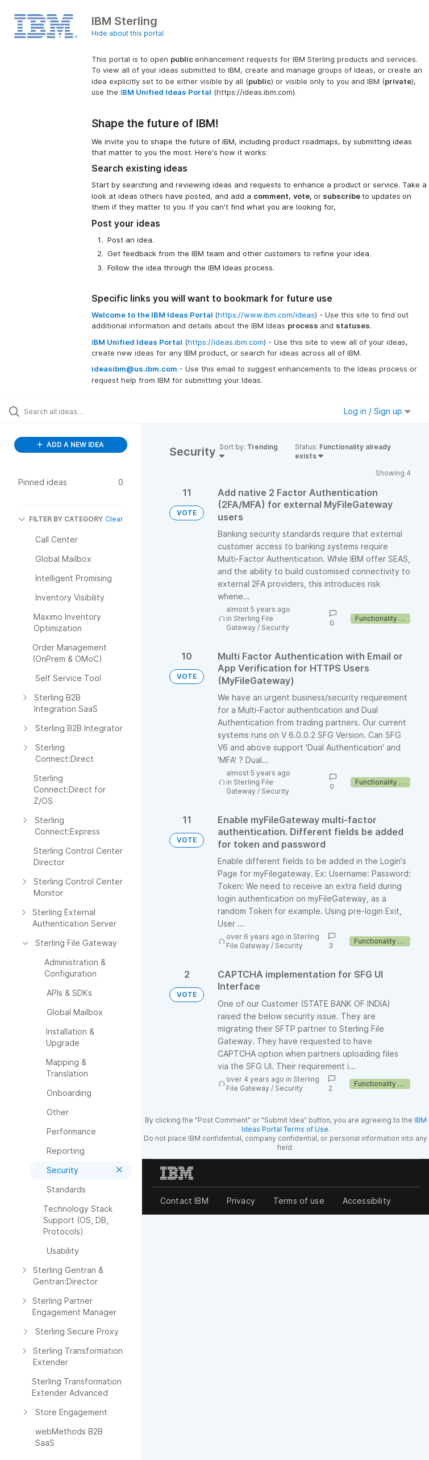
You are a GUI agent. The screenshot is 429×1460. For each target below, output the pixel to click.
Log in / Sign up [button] (377, 411)
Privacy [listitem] (241, 1200)
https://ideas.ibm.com (226, 342)
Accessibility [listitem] (367, 1200)
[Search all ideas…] (76, 411)
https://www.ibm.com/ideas (266, 314)
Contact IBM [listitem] (184, 1200)
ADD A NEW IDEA (70, 444)
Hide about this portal (127, 33)
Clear (114, 519)
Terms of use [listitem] (298, 1200)
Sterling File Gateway (249, 623)
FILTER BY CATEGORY (60, 519)
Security (275, 627)
